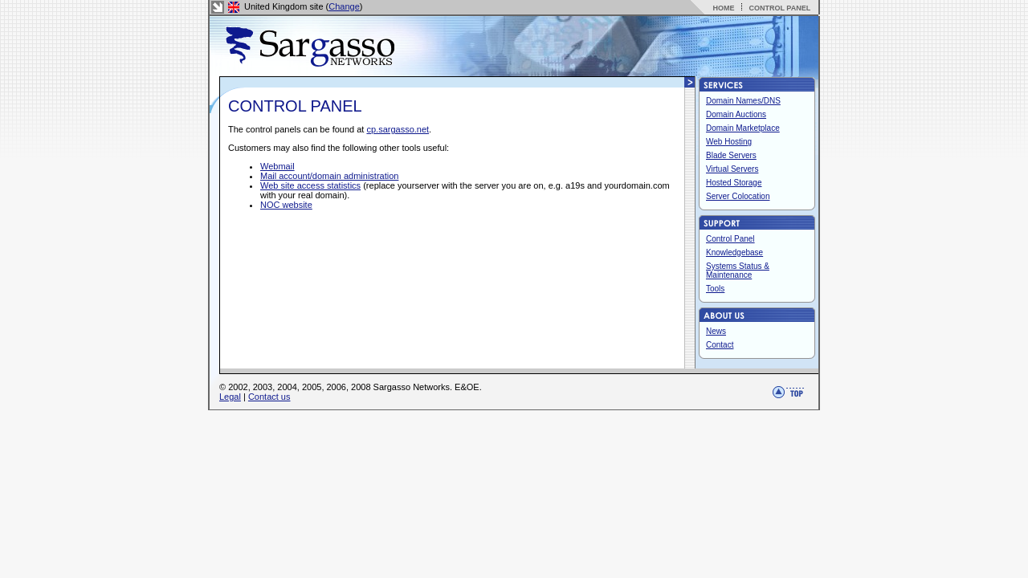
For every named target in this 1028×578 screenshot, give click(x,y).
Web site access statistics (310, 185)
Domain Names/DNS (743, 100)
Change (344, 6)
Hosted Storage (734, 182)
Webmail (277, 166)
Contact (719, 344)
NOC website (286, 205)
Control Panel (730, 238)
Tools (715, 288)
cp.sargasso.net (397, 129)
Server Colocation (737, 196)
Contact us (269, 396)
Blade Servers (731, 155)
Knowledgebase (734, 252)
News (716, 331)
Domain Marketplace (743, 128)
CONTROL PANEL (779, 8)
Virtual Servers (732, 169)
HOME (723, 8)
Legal (230, 396)
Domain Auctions (736, 114)
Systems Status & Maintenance (737, 270)
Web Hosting (729, 141)
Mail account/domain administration (329, 176)
